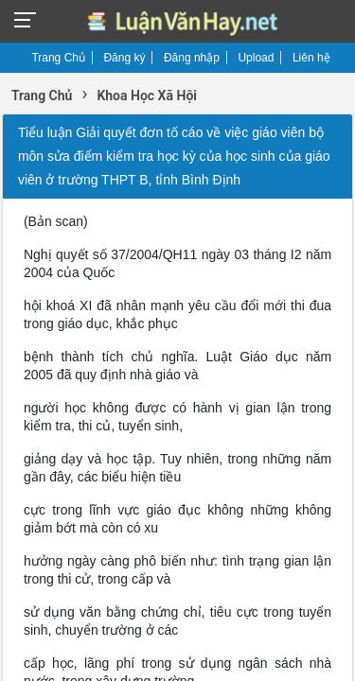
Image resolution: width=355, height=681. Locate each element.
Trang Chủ (58, 57)
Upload (256, 57)
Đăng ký (124, 57)
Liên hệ (311, 57)
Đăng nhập (192, 57)
